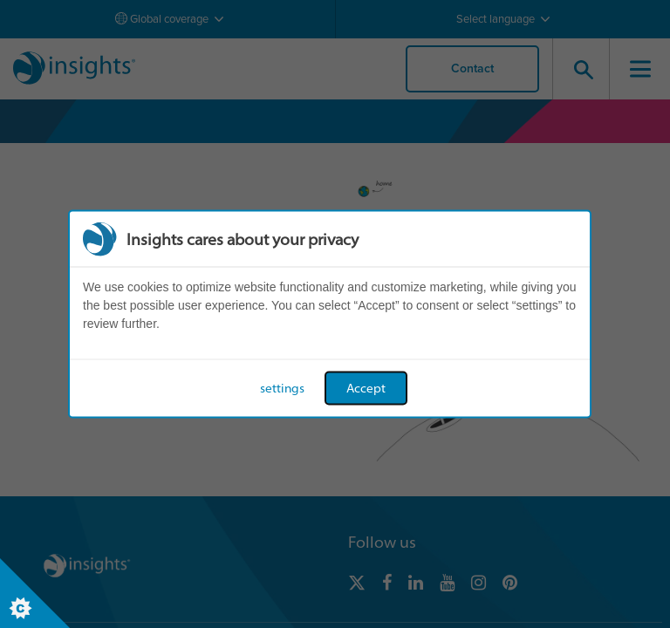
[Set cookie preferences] (35, 593)
